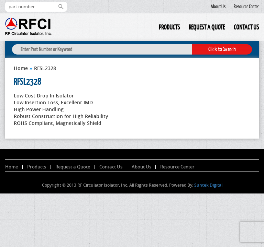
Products (169, 27)
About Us (218, 6)
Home (149, 28)
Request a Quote (207, 27)
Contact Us (246, 27)
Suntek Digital (208, 185)
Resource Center (246, 6)
